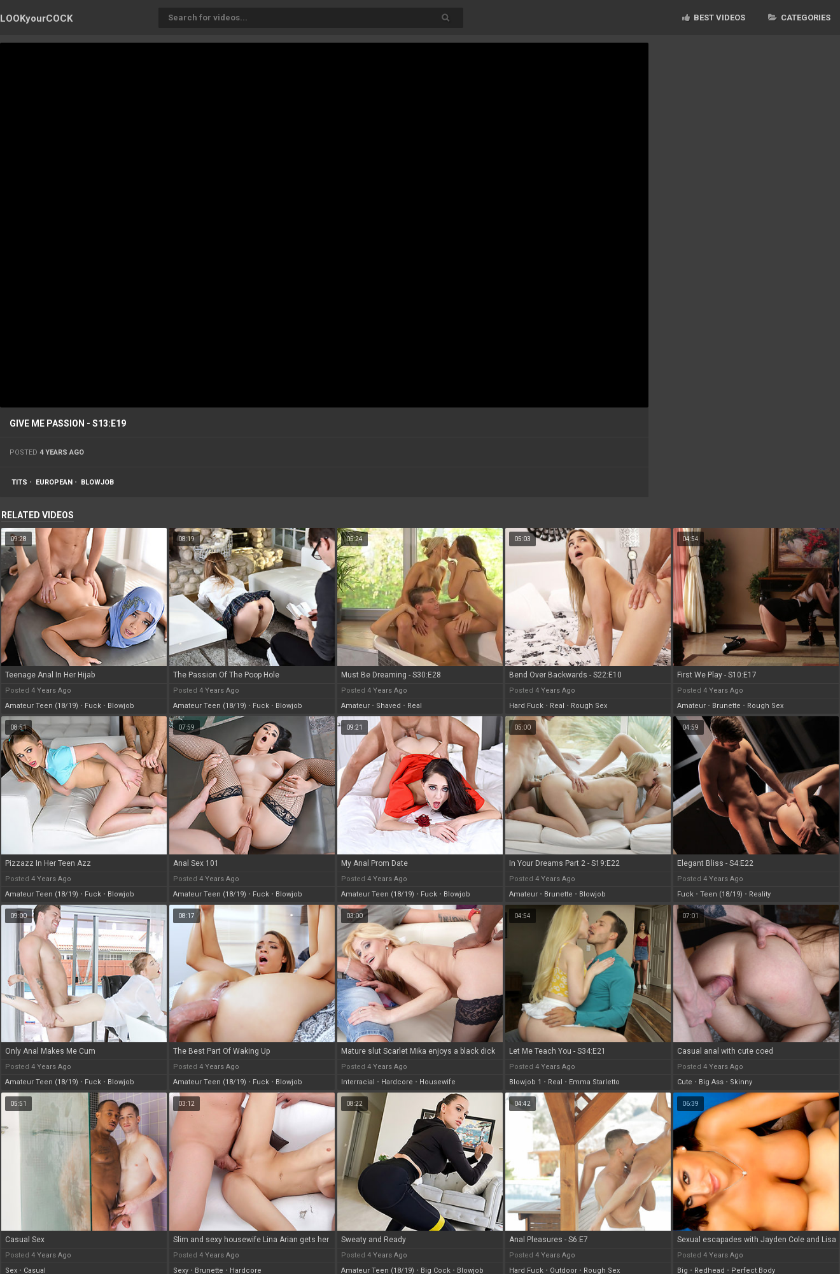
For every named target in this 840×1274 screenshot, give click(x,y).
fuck (93, 706)
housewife (437, 1082)
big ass (711, 1082)
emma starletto (594, 1082)
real (414, 706)
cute (684, 1082)
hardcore (397, 1082)
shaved (388, 706)
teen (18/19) (721, 894)
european (54, 482)
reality (760, 894)
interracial (358, 1082)
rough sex (589, 706)
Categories (799, 17)
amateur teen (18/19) (41, 706)
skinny (741, 1082)
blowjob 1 (525, 1082)
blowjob (97, 482)
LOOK (36, 18)
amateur (355, 706)
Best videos (713, 17)
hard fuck (526, 706)
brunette (726, 706)
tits (19, 482)
